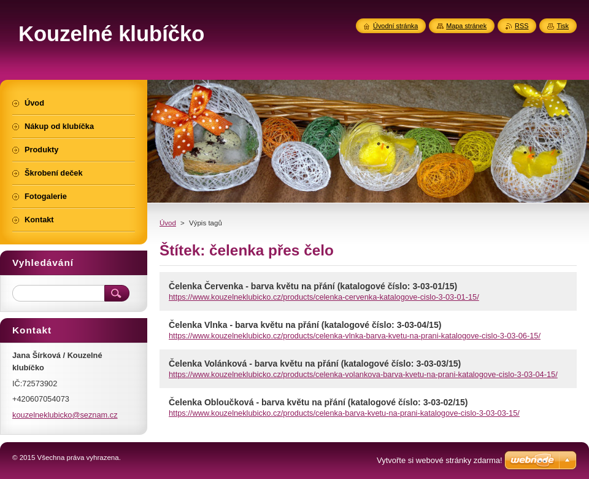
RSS (521, 25)
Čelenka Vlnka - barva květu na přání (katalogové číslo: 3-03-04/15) (305, 325)
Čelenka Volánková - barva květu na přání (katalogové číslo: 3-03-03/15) (315, 363)
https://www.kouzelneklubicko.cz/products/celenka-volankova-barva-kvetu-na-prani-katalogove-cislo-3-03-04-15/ (363, 374)
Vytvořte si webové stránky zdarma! (439, 460)
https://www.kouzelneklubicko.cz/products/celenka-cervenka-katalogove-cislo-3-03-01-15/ (324, 297)
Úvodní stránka (395, 25)
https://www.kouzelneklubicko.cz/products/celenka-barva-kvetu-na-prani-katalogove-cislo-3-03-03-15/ (344, 413)
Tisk (562, 25)
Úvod (168, 223)
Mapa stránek (466, 25)
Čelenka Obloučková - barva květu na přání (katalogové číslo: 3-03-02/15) (318, 402)
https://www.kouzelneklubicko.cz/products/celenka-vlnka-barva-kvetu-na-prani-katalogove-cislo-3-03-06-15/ (355, 335)
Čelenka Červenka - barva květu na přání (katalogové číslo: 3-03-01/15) (313, 286)
